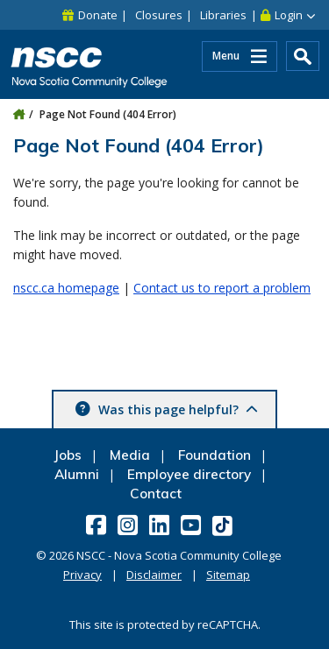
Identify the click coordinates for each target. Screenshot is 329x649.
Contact (156, 493)
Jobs (68, 455)
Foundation (214, 455)
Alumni (76, 474)
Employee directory (189, 474)
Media (130, 455)
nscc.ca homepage (66, 287)
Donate (98, 15)
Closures (158, 15)
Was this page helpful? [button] (176, 409)
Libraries (223, 15)
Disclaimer (154, 574)
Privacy (82, 574)
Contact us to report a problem (222, 287)
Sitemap (228, 574)
